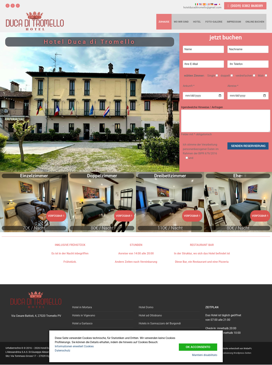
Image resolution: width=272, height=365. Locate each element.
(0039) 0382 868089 (245, 6)
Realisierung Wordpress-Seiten (236, 353)
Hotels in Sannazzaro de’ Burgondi (160, 323)
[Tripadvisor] (13, 6)
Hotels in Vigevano (83, 315)
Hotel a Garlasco (82, 323)
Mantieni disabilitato (204, 355)
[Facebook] (8, 6)
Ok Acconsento (198, 347)
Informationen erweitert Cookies (74, 346)
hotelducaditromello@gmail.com (202, 7)
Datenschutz (62, 350)
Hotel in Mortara (82, 307)
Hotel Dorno (146, 307)
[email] (18, 6)
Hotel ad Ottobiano (150, 315)
